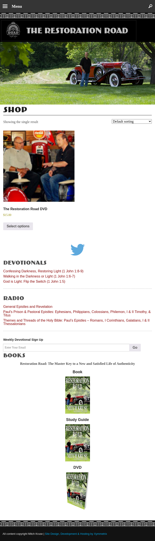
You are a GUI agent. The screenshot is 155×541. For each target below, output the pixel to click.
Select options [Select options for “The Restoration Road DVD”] (18, 226)
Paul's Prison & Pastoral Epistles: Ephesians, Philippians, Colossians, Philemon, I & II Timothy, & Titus (77, 313)
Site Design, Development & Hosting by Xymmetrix (76, 533)
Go (135, 347)
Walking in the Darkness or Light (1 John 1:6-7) (39, 276)
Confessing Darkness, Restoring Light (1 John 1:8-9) (43, 271)
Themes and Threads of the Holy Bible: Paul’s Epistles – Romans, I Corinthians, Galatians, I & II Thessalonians (76, 322)
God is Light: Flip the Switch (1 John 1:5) (34, 281)
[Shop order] (132, 121)
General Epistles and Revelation (28, 306)
